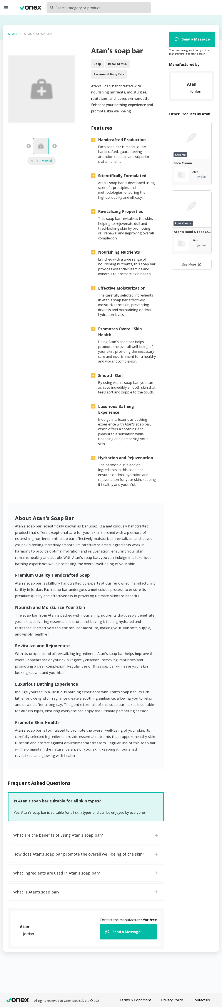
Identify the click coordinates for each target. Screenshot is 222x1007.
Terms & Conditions (135, 1000)
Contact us (201, 1000)
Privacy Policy (172, 1000)
